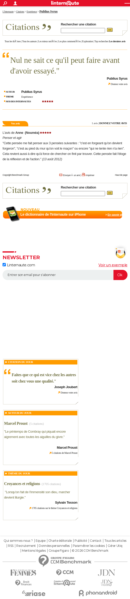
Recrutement (26, 546)
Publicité (81, 541)
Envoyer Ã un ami (71, 175)
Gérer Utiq (115, 546)
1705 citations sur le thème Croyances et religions (54, 508)
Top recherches (101, 41)
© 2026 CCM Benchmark (90, 550)
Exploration (87, 41)
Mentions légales (34, 550)
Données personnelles (54, 546)
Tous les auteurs (29, 41)
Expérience (27, 96)
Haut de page (121, 175)
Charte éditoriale (60, 541)
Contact (95, 541)
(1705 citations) (51, 484)
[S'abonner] (65, 275)
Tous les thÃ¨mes (13, 41)
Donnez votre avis (119, 84)
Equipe (40, 541)
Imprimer (90, 175)
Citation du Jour (20, 361)
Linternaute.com (19, 265)
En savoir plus (116, 214)
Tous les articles (115, 541)
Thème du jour (19, 473)
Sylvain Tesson (66, 502)
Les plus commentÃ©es (69, 41)
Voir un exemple (112, 265)
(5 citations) (36, 424)
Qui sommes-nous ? (18, 541)
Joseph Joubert (65, 387)
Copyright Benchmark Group (16, 175)
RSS (10, 546)
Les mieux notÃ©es (47, 41)
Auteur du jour (19, 412)
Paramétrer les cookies (89, 546)
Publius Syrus (48, 11)
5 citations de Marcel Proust (64, 452)
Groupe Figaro (59, 550)
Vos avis (15, 123)
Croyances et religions (22, 483)
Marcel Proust (15, 423)
